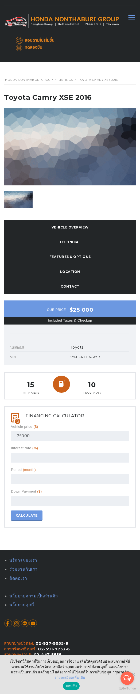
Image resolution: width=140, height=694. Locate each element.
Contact (70, 286)
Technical (70, 242)
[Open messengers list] (127, 678)
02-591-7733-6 (54, 649)
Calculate (27, 515)
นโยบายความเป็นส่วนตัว (33, 596)
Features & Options (70, 257)
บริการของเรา (23, 560)
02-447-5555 (48, 654)
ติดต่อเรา (18, 578)
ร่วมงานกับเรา (23, 569)
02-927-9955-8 (52, 643)
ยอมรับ (71, 686)
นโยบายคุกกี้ (21, 605)
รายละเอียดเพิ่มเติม (70, 678)
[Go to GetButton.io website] (127, 688)
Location (70, 272)
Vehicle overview (70, 227)
